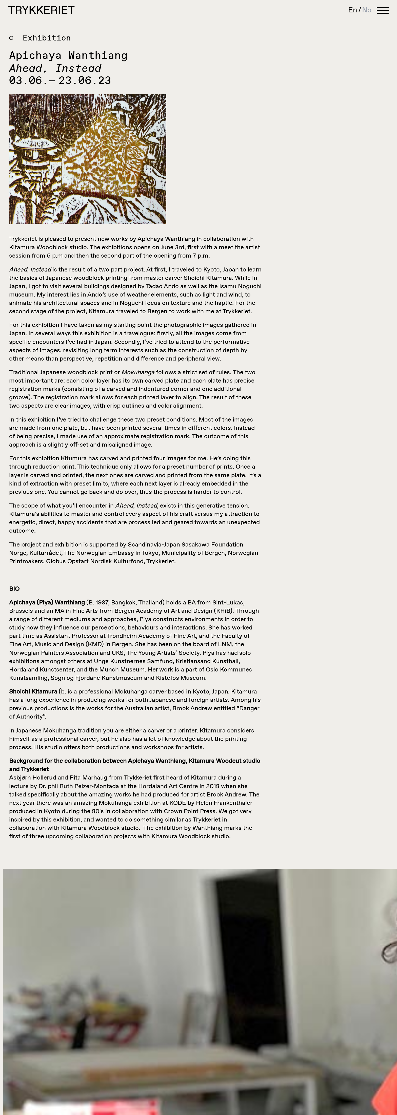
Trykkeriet (41, 11)
